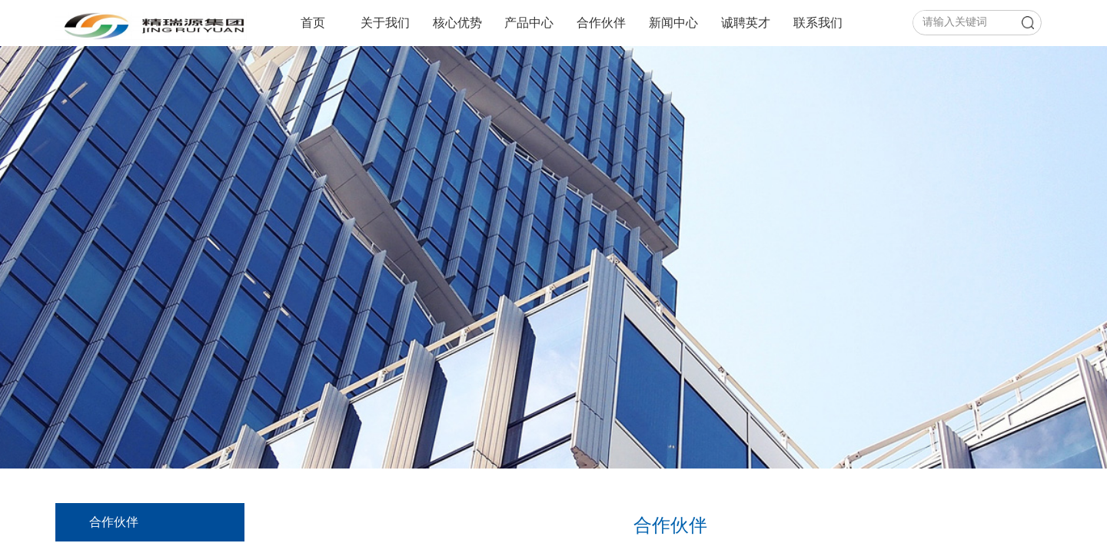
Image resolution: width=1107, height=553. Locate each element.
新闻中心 (673, 22)
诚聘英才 (745, 22)
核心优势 (457, 22)
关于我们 (385, 22)
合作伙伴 (601, 22)
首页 (313, 22)
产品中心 (529, 22)
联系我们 (818, 22)
